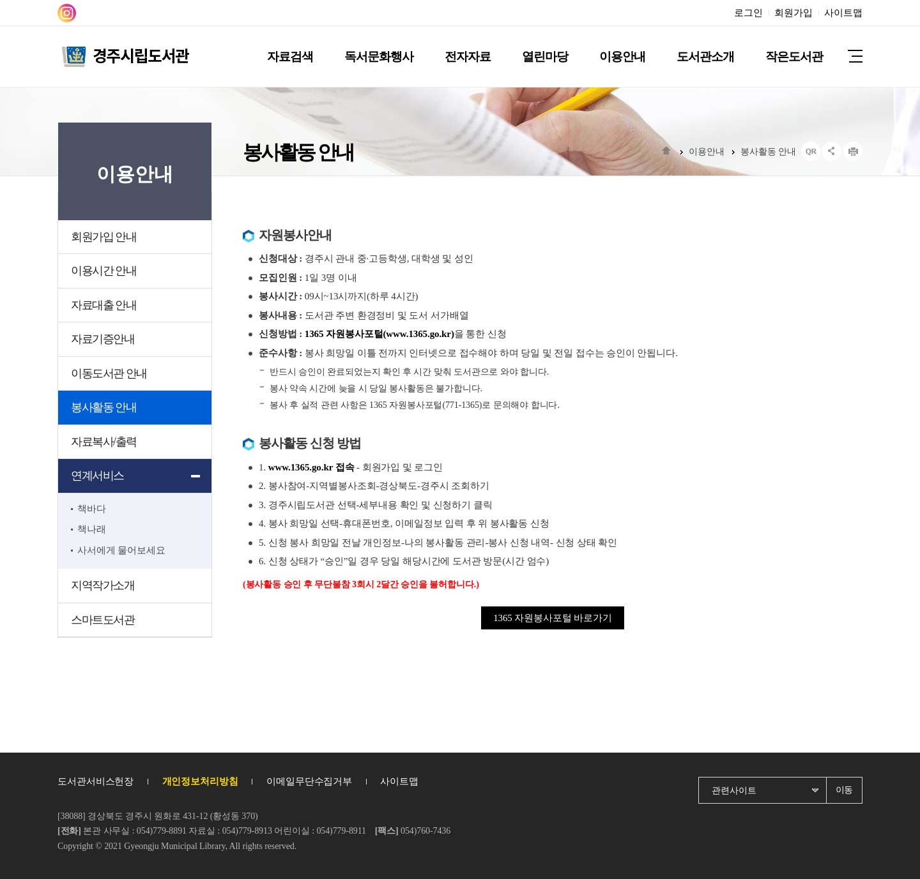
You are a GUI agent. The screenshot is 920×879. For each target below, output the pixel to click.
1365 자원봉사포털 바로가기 (552, 618)
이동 (845, 790)
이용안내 (706, 151)
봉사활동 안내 (768, 151)
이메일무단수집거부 (309, 781)
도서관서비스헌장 (95, 781)
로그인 (748, 13)
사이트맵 (843, 13)
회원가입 (793, 13)
